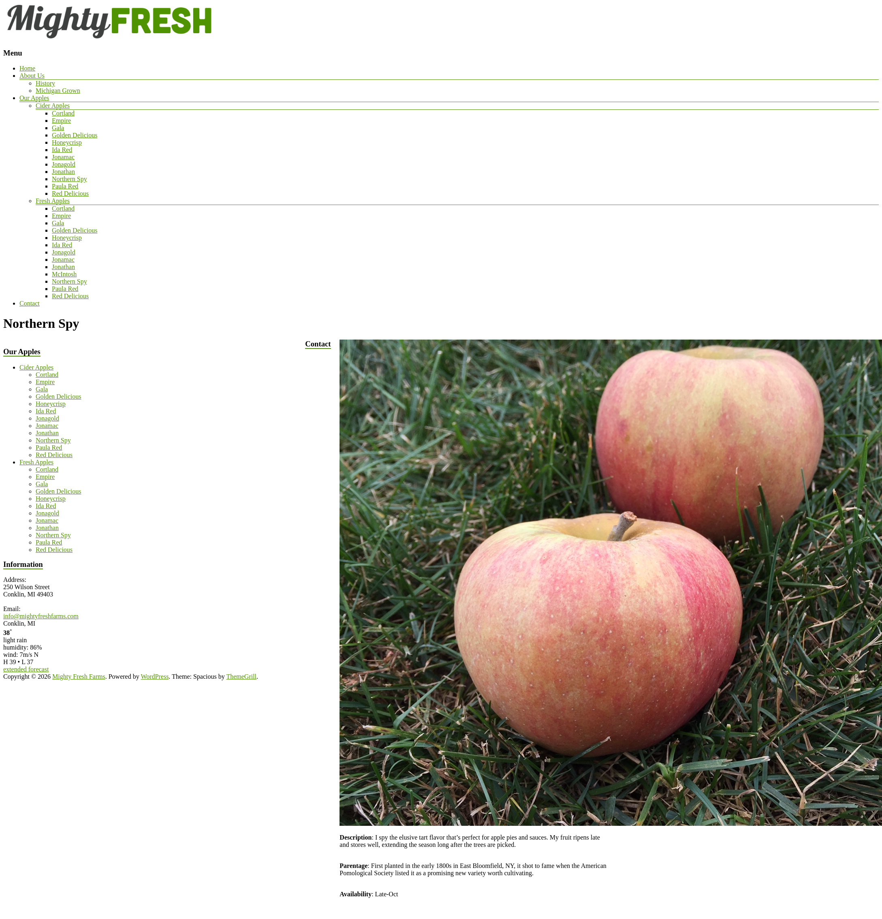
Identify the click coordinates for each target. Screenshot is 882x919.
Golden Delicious (74, 135)
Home (27, 68)
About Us (32, 75)
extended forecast (26, 669)
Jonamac (63, 157)
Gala (58, 127)
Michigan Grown (58, 90)
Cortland (63, 113)
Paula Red (65, 186)
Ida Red (62, 149)
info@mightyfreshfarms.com (41, 616)
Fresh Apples (53, 200)
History (45, 83)
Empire (61, 120)
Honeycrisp (67, 142)
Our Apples (34, 97)
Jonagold (63, 164)
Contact (29, 303)
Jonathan (63, 171)
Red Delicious (70, 193)
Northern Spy (69, 178)
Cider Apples (53, 105)
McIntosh (64, 274)
